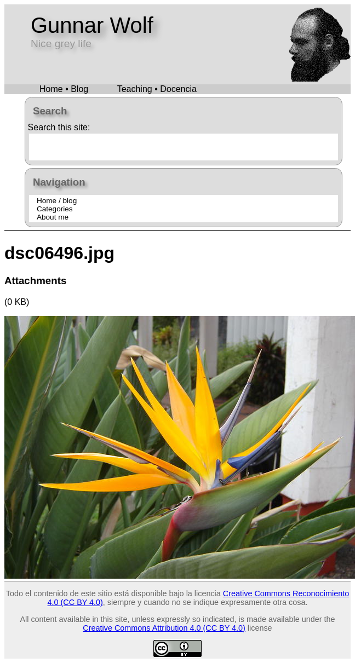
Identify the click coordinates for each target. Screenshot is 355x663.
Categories (55, 209)
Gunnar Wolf (92, 25)
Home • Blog (63, 89)
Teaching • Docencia (157, 89)
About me (52, 217)
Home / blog (57, 201)
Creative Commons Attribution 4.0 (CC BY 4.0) (164, 628)
